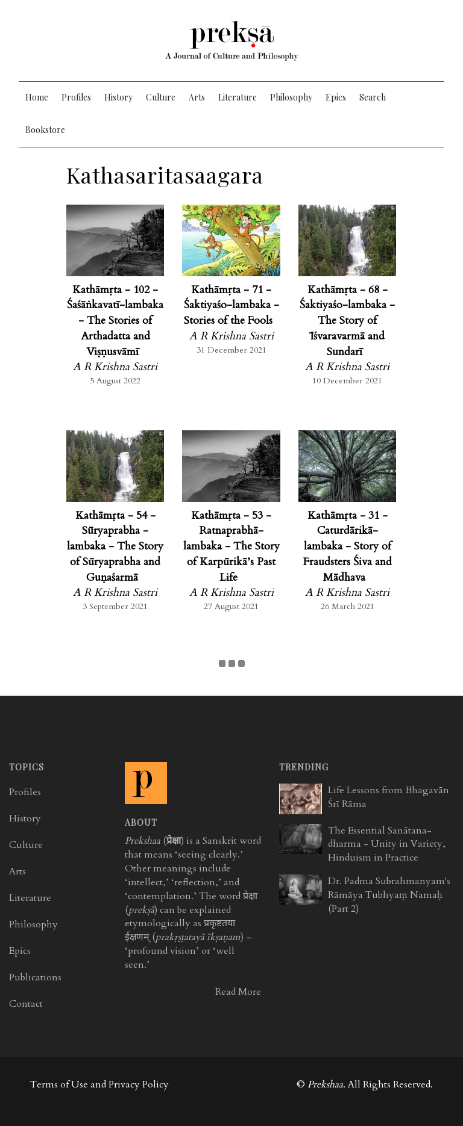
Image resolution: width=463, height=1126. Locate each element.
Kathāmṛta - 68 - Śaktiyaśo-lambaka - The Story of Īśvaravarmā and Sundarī (347, 320)
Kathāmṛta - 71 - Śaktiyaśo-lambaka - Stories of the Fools (231, 305)
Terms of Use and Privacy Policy (99, 1084)
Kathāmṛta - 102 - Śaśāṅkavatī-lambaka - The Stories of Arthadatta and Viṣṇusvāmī (115, 320)
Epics (336, 97)
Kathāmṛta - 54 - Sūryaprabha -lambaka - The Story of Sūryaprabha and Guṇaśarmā (115, 546)
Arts (197, 97)
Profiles (76, 97)
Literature (237, 97)
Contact (26, 1003)
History (118, 97)
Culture (160, 97)
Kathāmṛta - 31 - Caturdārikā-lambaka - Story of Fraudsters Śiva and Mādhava (347, 546)
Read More (238, 991)
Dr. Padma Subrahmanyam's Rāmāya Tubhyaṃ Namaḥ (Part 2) (389, 894)
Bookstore (45, 129)
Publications (35, 977)
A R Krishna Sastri (115, 366)
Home (36, 97)
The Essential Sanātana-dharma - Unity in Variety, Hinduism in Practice (387, 844)
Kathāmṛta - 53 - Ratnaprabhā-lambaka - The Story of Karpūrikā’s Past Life (231, 546)
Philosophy (291, 97)
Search (372, 97)
